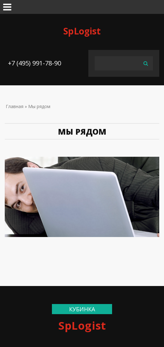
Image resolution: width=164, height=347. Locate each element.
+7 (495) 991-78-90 (34, 63)
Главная (14, 106)
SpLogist (82, 31)
